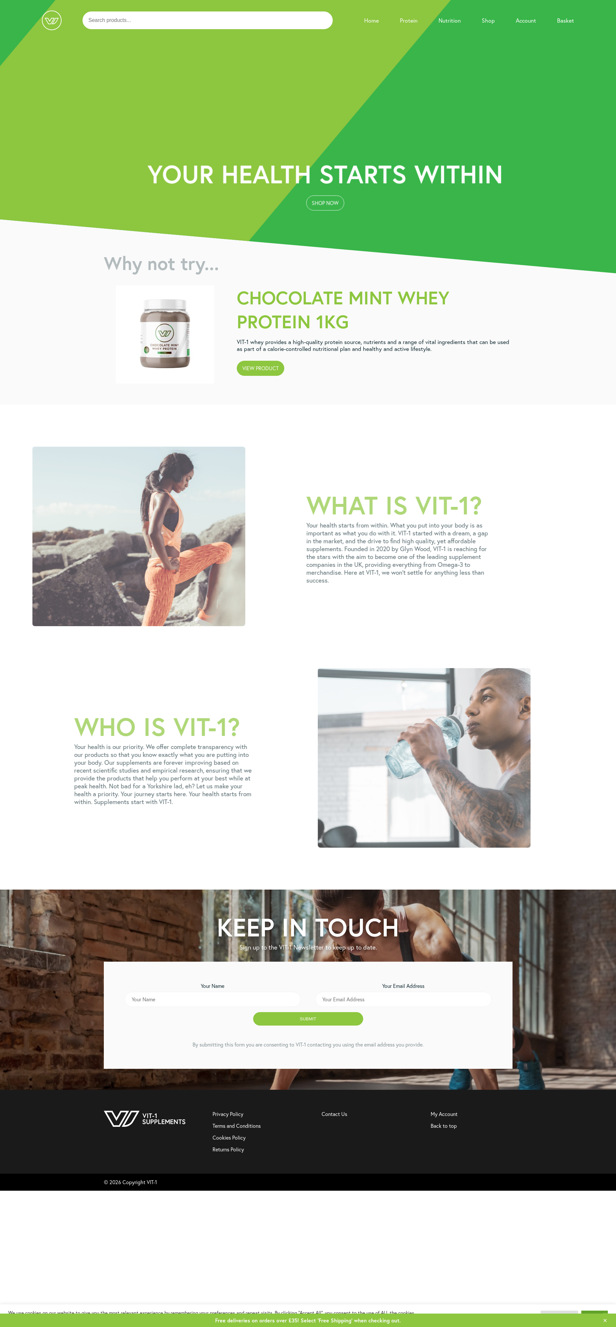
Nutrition (450, 20)
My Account (444, 1114)
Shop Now (305, 152)
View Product (260, 368)
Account (526, 20)
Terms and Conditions (237, 1126)
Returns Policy (228, 1149)
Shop (488, 20)
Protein (409, 20)
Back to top (444, 1126)
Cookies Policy (229, 1137)
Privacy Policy (228, 1114)
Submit (308, 1018)
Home (371, 20)
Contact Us (334, 1114)
